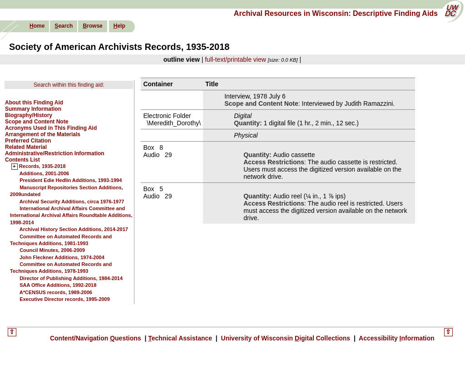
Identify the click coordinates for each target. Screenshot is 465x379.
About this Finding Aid (34, 102)
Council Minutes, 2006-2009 (52, 250)
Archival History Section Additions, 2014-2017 (74, 229)
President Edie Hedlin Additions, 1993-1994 (71, 180)
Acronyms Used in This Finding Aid (51, 128)
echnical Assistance (181, 338)
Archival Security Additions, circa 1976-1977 (72, 201)
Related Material (26, 147)
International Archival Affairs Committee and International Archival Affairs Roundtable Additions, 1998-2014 (71, 215)
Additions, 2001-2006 (44, 173)
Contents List (22, 160)
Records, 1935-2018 (42, 166)
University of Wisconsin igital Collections (285, 338)
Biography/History (28, 115)
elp (119, 26)
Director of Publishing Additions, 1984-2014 (71, 278)
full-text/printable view (235, 59)
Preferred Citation (28, 141)
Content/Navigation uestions (96, 338)
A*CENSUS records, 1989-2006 (56, 292)
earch (63, 26)
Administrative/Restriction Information (54, 153)
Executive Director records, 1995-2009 (65, 299)
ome (37, 26)
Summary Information (33, 109)
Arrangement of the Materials (42, 134)
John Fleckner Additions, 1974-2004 (62, 257)
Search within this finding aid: (69, 85)
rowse (92, 26)
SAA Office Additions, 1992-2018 (58, 285)
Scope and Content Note (36, 121)
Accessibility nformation (396, 338)
